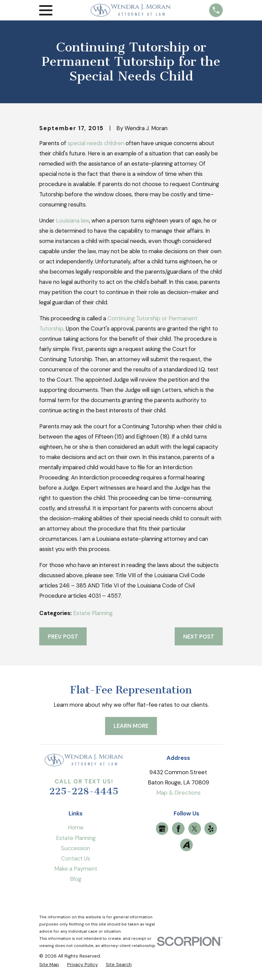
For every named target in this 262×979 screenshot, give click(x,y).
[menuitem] (49, 964)
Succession (75, 848)
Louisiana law (72, 220)
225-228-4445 (83, 791)
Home (76, 827)
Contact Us (75, 858)
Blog (75, 879)
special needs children (96, 143)
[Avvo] (186, 844)
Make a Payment (75, 868)
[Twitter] (194, 828)
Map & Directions (178, 792)
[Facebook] (178, 828)
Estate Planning (93, 613)
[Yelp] (210, 828)
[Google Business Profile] (162, 828)
